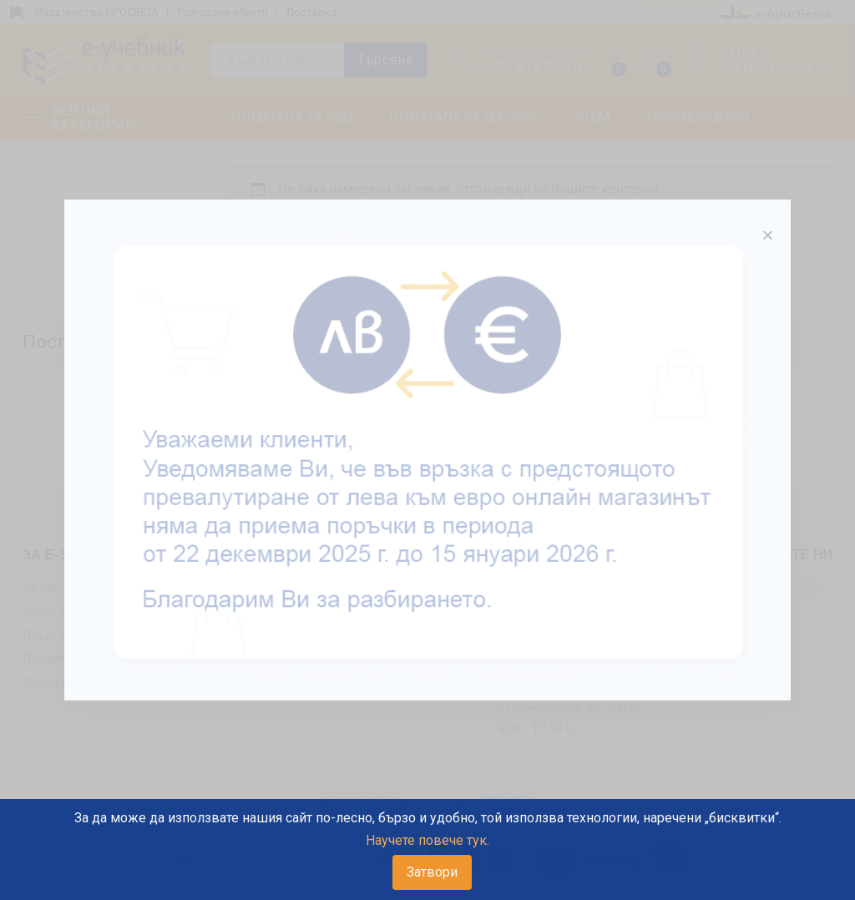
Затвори (432, 872)
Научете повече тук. (427, 840)
